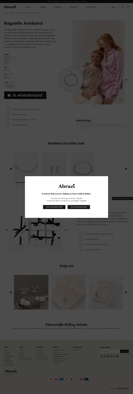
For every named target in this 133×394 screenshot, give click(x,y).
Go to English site (79, 207)
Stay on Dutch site (54, 207)
